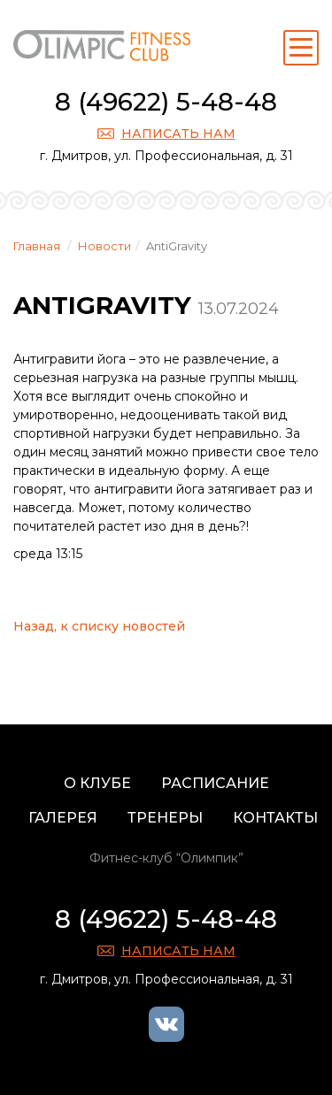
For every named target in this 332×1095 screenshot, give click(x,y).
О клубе (97, 783)
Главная (36, 246)
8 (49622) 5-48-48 (166, 102)
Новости (104, 246)
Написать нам (178, 134)
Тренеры (165, 817)
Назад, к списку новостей (99, 626)
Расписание (215, 783)
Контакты (275, 817)
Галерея (62, 817)
